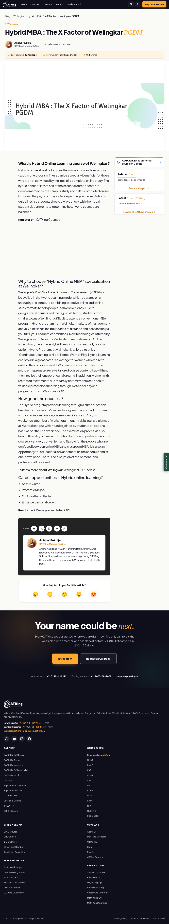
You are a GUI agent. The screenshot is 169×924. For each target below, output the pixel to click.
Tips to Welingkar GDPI (49, 391)
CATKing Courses (48, 219)
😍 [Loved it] (93, 594)
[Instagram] (22, 739)
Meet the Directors (96, 836)
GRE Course (10, 836)
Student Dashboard (97, 872)
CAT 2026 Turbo (12, 760)
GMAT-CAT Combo (13, 847)
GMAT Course (10, 831)
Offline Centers (95, 857)
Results (48, 4)
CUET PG (91, 811)
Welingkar (19, 16)
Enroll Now (65, 658)
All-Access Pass (12, 877)
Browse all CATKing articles (139, 211)
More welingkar (139, 188)
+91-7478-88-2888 (31, 727)
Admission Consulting (15, 852)
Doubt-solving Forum (14, 872)
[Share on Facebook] (8, 160)
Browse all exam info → (98, 755)
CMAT (90, 775)
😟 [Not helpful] (35, 594)
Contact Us (93, 841)
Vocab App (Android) (97, 892)
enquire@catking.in (35, 730)
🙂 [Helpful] (64, 594)
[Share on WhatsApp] (8, 182)
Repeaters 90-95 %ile (15, 785)
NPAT (89, 805)
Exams (24, 4)
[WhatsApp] (7, 739)
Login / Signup (94, 882)
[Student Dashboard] (131, 4)
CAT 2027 (8, 780)
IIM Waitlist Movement (15, 882)
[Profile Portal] (137, 4)
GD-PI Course (11, 811)
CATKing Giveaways (14, 892)
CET (89, 780)
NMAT (90, 760)
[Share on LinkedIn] (8, 175)
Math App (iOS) (94, 897)
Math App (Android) (97, 903)
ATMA (90, 790)
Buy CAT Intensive (154, 4)
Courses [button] (36, 4)
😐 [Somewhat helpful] (50, 594)
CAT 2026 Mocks (12, 775)
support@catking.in (14, 730)
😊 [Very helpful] (79, 594)
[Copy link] (64, 529)
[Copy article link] (8, 189)
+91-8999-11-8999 (27, 723)
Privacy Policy (120, 918)
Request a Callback (98, 658)
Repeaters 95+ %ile (13, 790)
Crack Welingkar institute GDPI (48, 510)
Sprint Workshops (13, 867)
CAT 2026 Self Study (14, 755)
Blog (7, 16)
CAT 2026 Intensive (13, 765)
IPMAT (90, 800)
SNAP (90, 765)
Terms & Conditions (140, 918)
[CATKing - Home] (9, 4)
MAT (89, 785)
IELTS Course (10, 841)
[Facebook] (29, 739)
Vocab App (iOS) (95, 887)
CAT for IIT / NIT (11, 795)
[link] (13, 703)
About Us (91, 831)
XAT (89, 770)
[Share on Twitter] (42, 529)
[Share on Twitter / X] (8, 167)
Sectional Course (12, 800)
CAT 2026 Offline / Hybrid (16, 770)
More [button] (60, 4)
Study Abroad (74, 4)
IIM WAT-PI (9, 805)
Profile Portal (93, 877)
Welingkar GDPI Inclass (79, 470)
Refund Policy (159, 918)
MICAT (90, 795)
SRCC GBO (93, 816)
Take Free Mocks (12, 887)
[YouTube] (14, 739)
